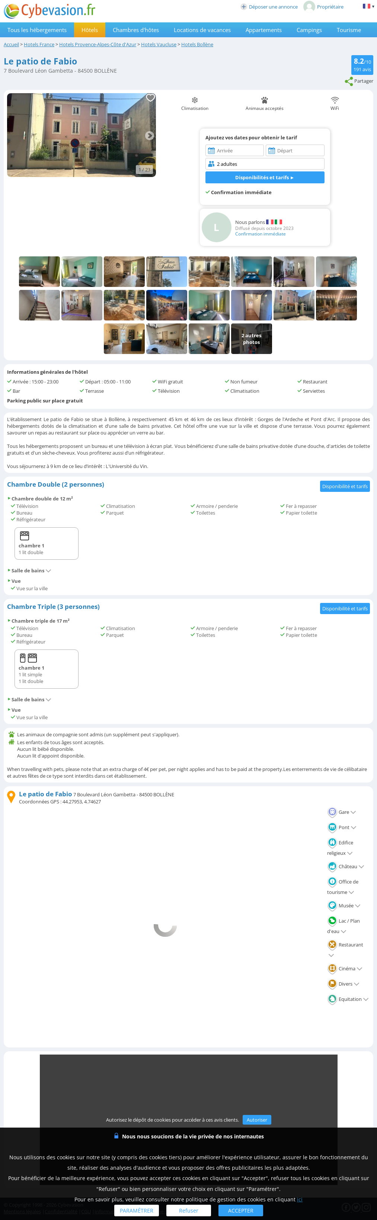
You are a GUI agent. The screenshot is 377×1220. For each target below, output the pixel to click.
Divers (343, 983)
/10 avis (362, 64)
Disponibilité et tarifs (345, 486)
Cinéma (344, 968)
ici (300, 1199)
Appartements (264, 30)
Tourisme (349, 30)
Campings (309, 30)
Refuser (188, 1210)
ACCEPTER (240, 1210)
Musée (344, 905)
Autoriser (257, 1119)
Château (345, 866)
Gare (341, 812)
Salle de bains (29, 570)
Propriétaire (323, 7)
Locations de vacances (202, 30)
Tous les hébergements (37, 30)
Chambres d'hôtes (136, 30)
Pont (342, 827)
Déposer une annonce (269, 6)
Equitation (348, 999)
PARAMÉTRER (136, 1210)
